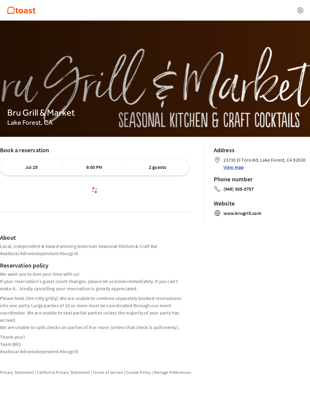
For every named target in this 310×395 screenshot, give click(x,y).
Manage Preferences (172, 372)
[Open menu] (300, 10)
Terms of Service (108, 372)
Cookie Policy (138, 372)
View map (233, 167)
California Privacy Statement (63, 372)
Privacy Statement (17, 372)
